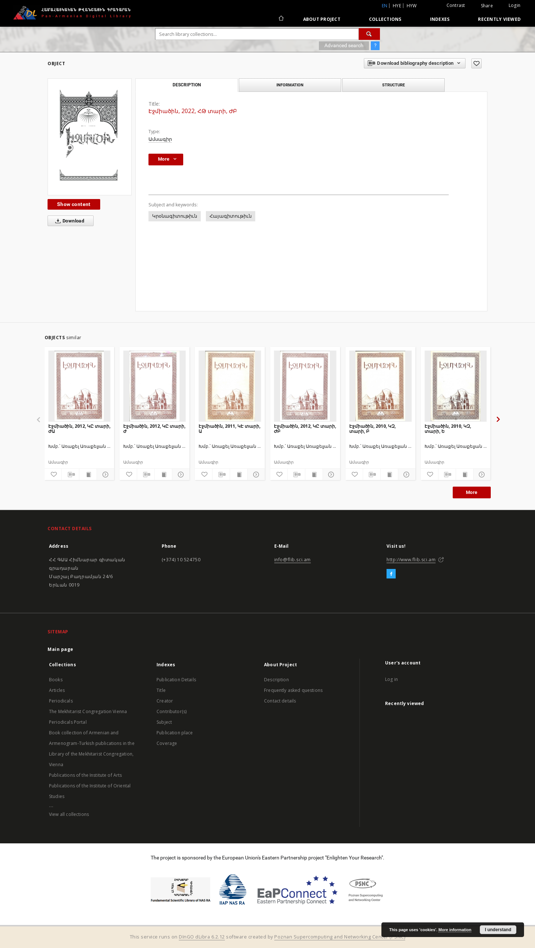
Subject (164, 722)
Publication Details (176, 680)
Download (68, 221)
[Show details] (104, 474)
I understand (498, 929)
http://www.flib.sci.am (411, 560)
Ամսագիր (160, 139)
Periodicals (61, 701)
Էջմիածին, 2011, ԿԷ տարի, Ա (229, 428)
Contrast (456, 5)
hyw (412, 5)
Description (276, 680)
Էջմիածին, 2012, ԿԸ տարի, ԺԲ (305, 428)
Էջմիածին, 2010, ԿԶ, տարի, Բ (372, 428)
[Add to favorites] (476, 63)
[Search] (369, 34)
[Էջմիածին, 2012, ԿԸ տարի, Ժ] (154, 386)
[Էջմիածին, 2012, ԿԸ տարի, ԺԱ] (79, 386)
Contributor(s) (172, 711)
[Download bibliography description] (70, 474)
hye (397, 5)
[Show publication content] (88, 474)
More (472, 492)
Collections (385, 19)
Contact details (280, 701)
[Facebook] (391, 574)
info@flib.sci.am (292, 560)
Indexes (440, 19)
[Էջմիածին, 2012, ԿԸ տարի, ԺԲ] (305, 386)
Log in (391, 679)
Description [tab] (187, 84)
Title (161, 690)
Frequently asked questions (293, 690)
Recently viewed (499, 19)
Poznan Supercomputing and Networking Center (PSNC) (339, 937)
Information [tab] (290, 84)
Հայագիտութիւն (231, 216)
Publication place (175, 733)
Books (56, 680)
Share (487, 6)
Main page (61, 649)
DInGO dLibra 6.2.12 (202, 937)
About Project (321, 19)
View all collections (69, 814)
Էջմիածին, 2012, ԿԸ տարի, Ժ (154, 428)
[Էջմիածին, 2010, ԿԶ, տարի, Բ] (380, 386)
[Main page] (280, 19)
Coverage (167, 743)
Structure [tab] (393, 84)
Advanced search (343, 45)
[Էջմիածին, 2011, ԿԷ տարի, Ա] (230, 386)
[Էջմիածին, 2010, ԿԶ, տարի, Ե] (456, 386)
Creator (165, 701)
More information (454, 930)
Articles (57, 690)
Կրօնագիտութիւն (174, 216)
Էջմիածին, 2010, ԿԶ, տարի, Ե (448, 428)
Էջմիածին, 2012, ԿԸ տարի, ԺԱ (79, 428)
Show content (74, 204)
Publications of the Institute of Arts (85, 775)
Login (514, 5)
